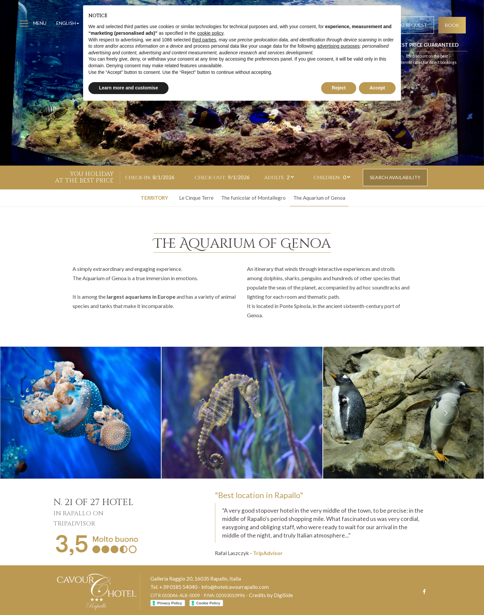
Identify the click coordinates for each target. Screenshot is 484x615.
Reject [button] (339, 87)
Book (452, 25)
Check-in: (138, 177)
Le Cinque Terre (196, 198)
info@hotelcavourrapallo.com (235, 587)
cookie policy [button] (210, 33)
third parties (204, 39)
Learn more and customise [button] (128, 87)
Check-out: (210, 177)
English (67, 23)
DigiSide (283, 595)
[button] (36, 412)
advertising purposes (338, 46)
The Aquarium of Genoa (319, 198)
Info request (410, 25)
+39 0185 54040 (178, 587)
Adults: (274, 177)
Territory (154, 198)
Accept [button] (377, 87)
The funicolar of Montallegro (253, 198)
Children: (327, 177)
